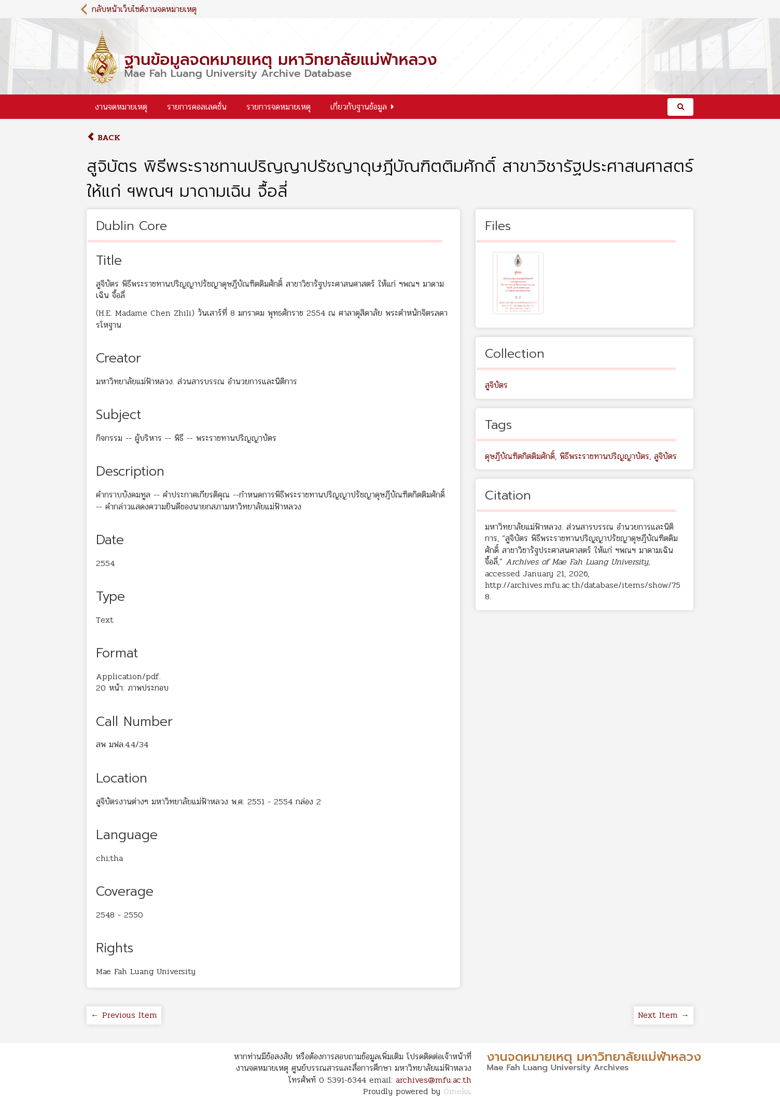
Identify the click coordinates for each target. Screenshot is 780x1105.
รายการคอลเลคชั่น (197, 106)
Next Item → (663, 1014)
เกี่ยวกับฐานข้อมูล (358, 106)
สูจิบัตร (496, 385)
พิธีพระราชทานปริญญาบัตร (604, 456)
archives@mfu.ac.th (433, 1079)
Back (103, 137)
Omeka (456, 1091)
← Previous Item (124, 1014)
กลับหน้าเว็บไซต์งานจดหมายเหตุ (144, 9)
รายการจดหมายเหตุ (278, 106)
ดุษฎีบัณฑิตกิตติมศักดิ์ (520, 456)
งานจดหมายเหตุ (121, 106)
